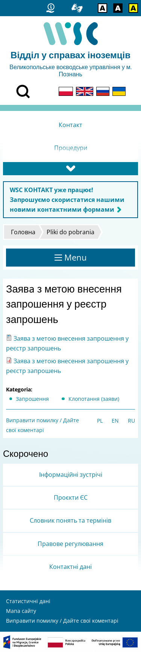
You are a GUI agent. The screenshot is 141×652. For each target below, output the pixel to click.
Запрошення (32, 398)
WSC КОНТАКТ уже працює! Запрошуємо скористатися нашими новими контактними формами (67, 200)
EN (115, 420)
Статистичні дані (28, 601)
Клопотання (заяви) (93, 398)
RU (131, 420)
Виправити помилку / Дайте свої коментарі (62, 620)
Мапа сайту (21, 610)
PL (100, 420)
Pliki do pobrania (70, 232)
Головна (23, 232)
